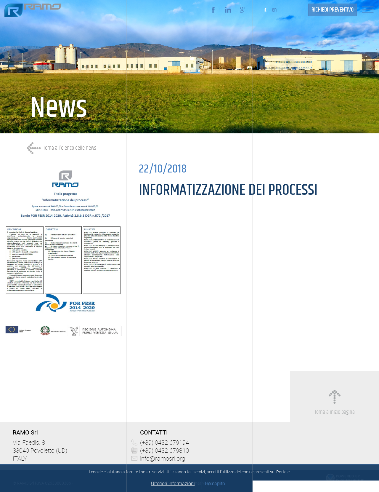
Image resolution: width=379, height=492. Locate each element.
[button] (370, 9)
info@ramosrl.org (162, 458)
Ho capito (215, 483)
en (274, 10)
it (265, 10)
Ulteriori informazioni (173, 483)
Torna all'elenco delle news (69, 148)
